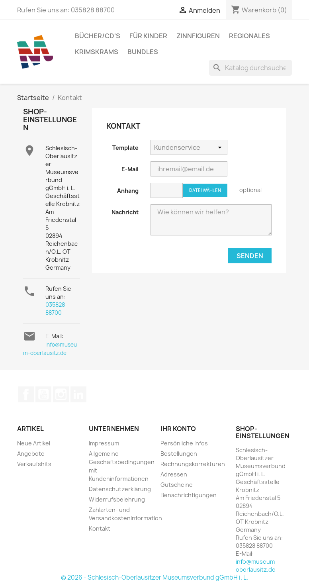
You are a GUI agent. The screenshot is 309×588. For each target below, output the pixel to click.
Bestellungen (178, 453)
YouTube (43, 394)
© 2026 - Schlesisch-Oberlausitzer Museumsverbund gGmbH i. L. (154, 577)
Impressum (104, 443)
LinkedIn (78, 394)
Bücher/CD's (97, 35)
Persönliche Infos (184, 443)
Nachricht (125, 212)
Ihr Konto (178, 428)
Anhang (128, 190)
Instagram (61, 394)
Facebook (26, 394)
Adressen (173, 474)
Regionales (249, 35)
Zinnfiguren (198, 35)
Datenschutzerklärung (120, 489)
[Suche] (250, 68)
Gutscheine (176, 484)
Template (125, 147)
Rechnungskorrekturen (192, 464)
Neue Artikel (33, 443)
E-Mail (130, 169)
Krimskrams (96, 51)
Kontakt (99, 528)
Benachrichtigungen (188, 495)
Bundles (142, 51)
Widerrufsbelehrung (117, 499)
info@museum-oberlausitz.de (256, 565)
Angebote (31, 453)
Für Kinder (148, 35)
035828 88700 (55, 308)
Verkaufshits (34, 464)
